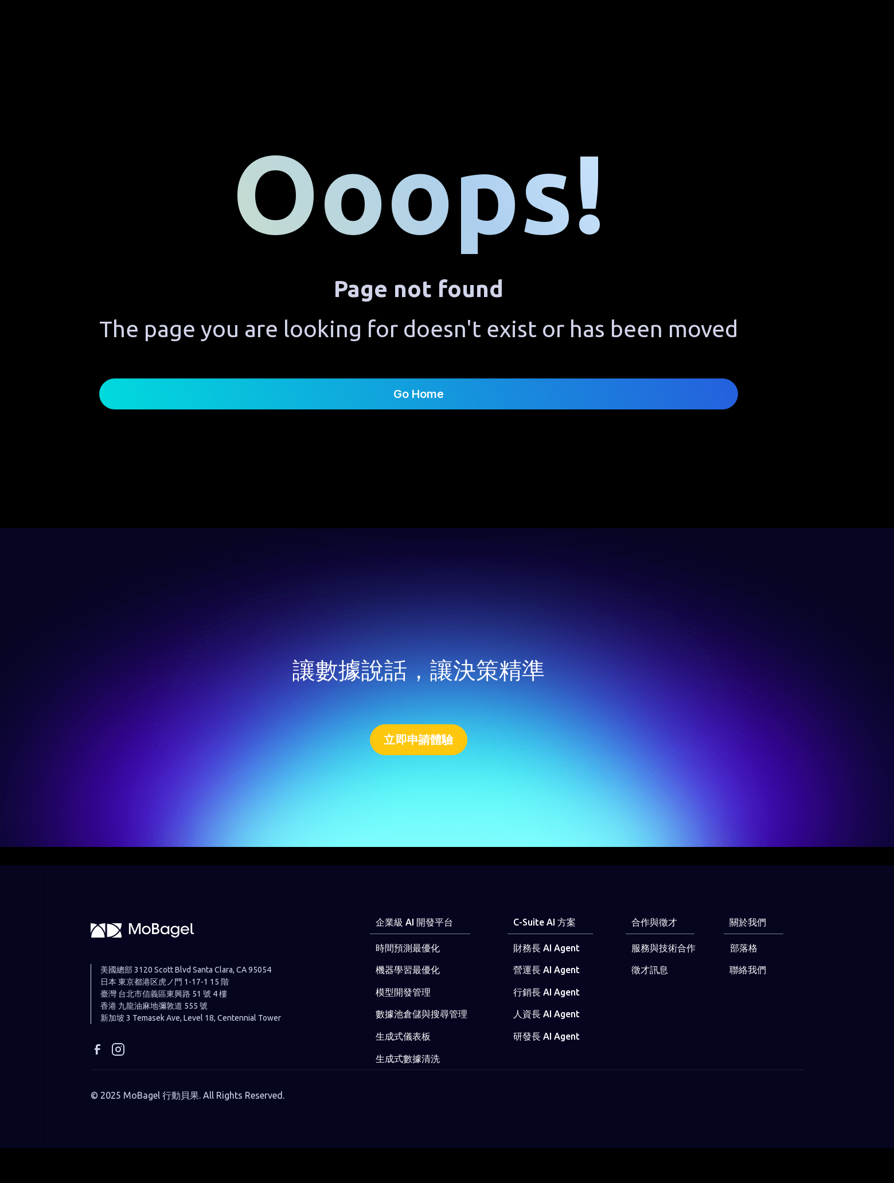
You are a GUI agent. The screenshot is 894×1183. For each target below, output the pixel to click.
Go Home (418, 394)
